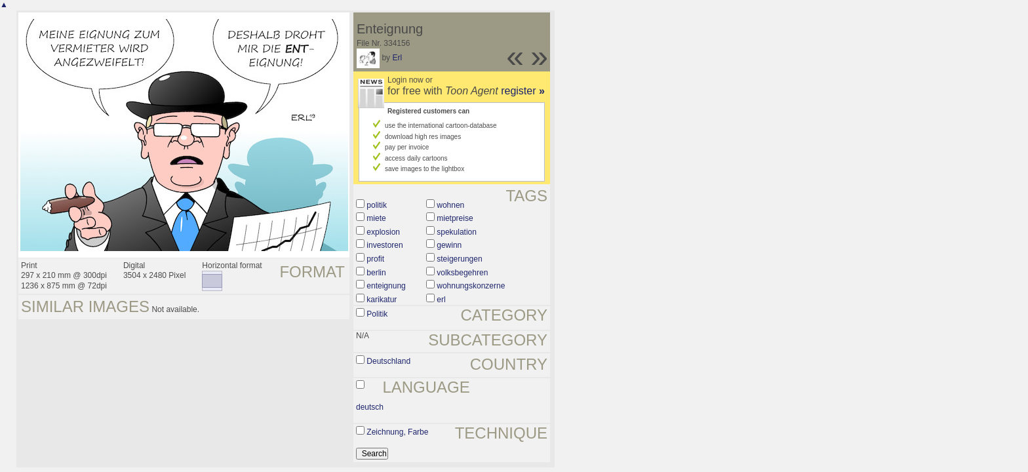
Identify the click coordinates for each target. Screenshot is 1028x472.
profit (375, 259)
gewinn (449, 245)
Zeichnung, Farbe (397, 432)
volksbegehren (462, 272)
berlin (376, 272)
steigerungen (459, 259)
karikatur (381, 299)
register (523, 90)
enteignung (385, 285)
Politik (376, 314)
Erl (397, 57)
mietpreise (455, 218)
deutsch (370, 407)
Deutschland (388, 361)
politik (376, 205)
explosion (383, 232)
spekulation (457, 232)
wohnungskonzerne (471, 285)
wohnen (450, 205)
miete (376, 218)
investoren (384, 245)
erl (441, 299)
